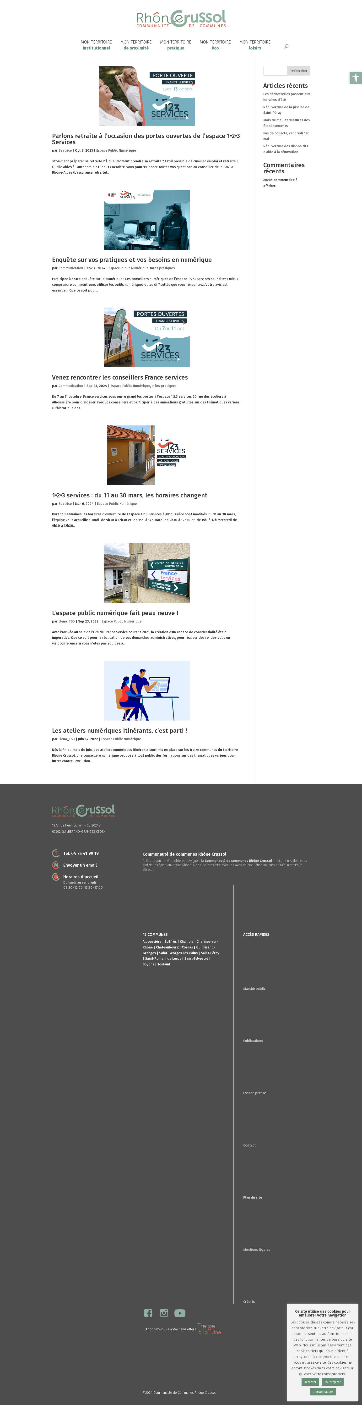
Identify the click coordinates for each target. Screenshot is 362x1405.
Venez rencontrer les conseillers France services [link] (120, 377)
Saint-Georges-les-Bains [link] (178, 953)
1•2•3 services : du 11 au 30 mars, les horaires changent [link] (129, 495)
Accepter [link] (310, 1382)
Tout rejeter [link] (332, 1382)
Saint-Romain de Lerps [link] (163, 959)
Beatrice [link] (65, 151)
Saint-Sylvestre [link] (196, 959)
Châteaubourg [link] (167, 947)
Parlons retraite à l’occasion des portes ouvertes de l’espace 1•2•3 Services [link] (146, 139)
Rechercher (299, 71)
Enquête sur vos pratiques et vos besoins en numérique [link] (132, 260)
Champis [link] (186, 942)
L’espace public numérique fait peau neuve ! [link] (115, 613)
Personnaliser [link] (323, 1392)
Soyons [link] (148, 964)
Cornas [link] (187, 947)
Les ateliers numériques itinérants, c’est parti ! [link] (119, 730)
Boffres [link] (171, 942)
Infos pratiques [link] (162, 268)
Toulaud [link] (163, 964)
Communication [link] (71, 268)
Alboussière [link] (152, 942)
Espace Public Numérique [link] (116, 151)
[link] (356, 78)
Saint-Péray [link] (210, 953)
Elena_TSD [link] (67, 621)
